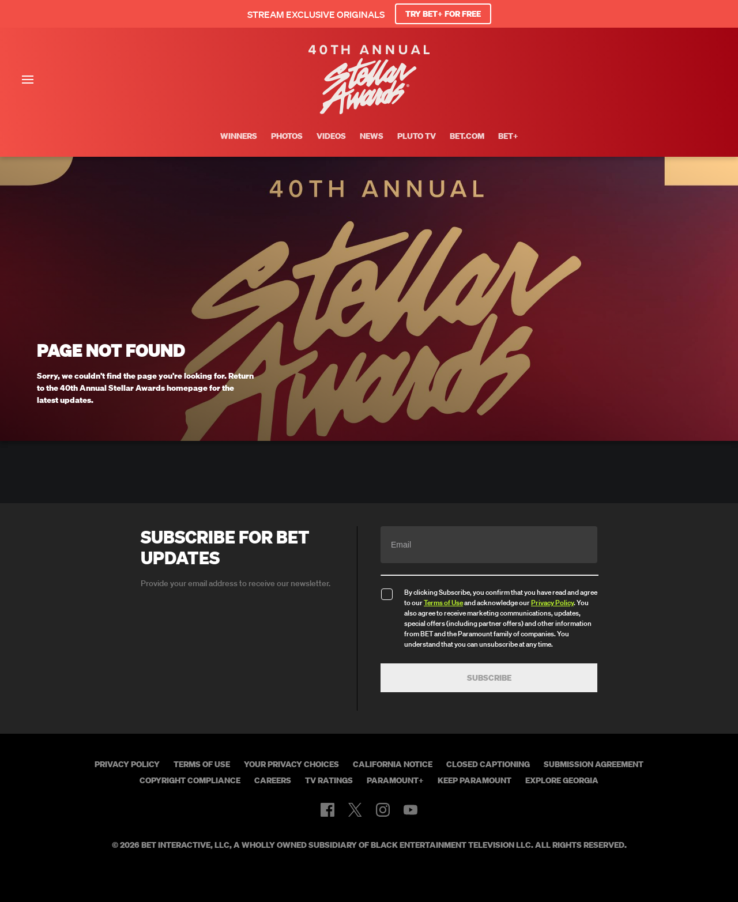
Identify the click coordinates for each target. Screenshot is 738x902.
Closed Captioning (488, 764)
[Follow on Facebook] (327, 810)
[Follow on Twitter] (355, 810)
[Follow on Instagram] (383, 810)
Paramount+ (395, 780)
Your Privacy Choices (291, 764)
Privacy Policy (552, 602)
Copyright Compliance (190, 780)
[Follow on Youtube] (410, 810)
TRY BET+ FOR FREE (443, 14)
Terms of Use (443, 602)
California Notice (392, 764)
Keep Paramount (474, 780)
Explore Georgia (561, 780)
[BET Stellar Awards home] (369, 110)
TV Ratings (329, 780)
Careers (272, 780)
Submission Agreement (593, 764)
